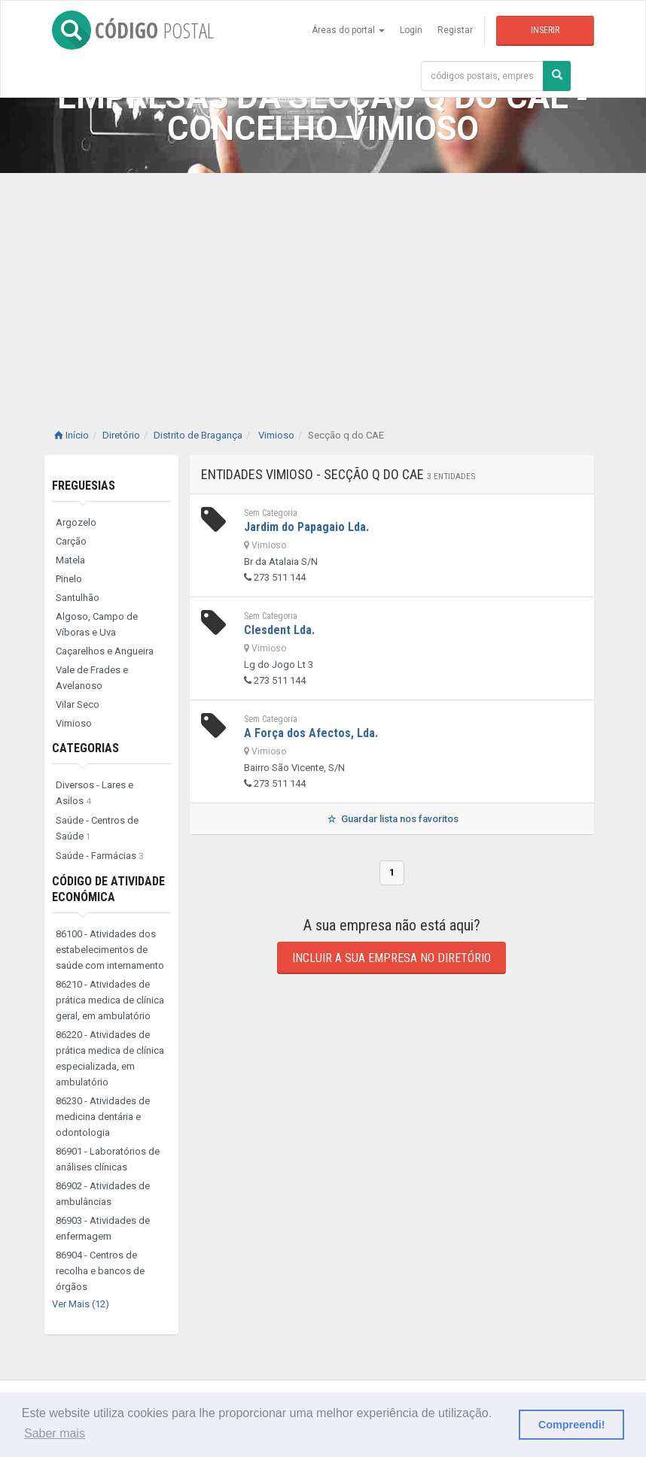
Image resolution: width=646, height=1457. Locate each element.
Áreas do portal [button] (348, 30)
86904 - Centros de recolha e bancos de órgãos (100, 1270)
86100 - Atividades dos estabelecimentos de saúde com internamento (110, 949)
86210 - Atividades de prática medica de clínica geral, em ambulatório (110, 1000)
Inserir (545, 30)
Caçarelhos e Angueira (105, 651)
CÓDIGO (133, 30)
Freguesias (83, 485)
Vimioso (74, 723)
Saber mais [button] (54, 1433)
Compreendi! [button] (571, 1425)
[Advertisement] (323, 286)
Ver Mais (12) (80, 1304)
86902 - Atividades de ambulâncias (103, 1193)
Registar (455, 30)
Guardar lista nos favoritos (392, 818)
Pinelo (69, 578)
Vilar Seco (77, 704)
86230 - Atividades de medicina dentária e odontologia (103, 1116)
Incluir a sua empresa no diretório (391, 958)
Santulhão (77, 597)
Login (411, 30)
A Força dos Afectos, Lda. (311, 733)
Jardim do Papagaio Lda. (306, 527)
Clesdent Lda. (279, 630)
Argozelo (76, 522)
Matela (70, 560)
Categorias (85, 748)
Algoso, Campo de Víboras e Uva (97, 624)
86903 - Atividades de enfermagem (103, 1228)
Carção (71, 541)
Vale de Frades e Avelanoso (92, 677)
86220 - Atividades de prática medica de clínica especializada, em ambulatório (110, 1058)
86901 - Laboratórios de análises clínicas (108, 1159)
